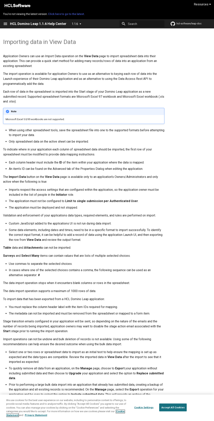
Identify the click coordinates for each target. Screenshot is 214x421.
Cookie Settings (143, 409)
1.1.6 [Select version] (75, 24)
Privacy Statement (36, 417)
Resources (202, 4)
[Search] (141, 23)
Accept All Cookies (173, 409)
